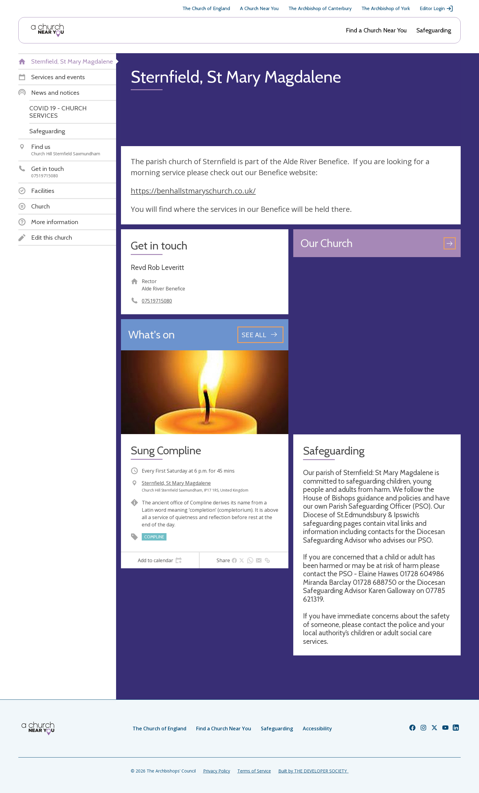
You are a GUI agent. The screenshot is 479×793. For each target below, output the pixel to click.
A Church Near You (259, 8)
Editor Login (436, 8)
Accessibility (317, 728)
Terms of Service (254, 771)
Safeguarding (433, 30)
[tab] (160, 560)
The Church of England (206, 8)
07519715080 (157, 300)
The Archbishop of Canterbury (320, 8)
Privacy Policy (216, 771)
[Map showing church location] (377, 346)
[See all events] (260, 334)
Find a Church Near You (376, 30)
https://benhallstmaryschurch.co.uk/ (193, 191)
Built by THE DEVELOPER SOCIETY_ (313, 771)
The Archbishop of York (385, 8)
